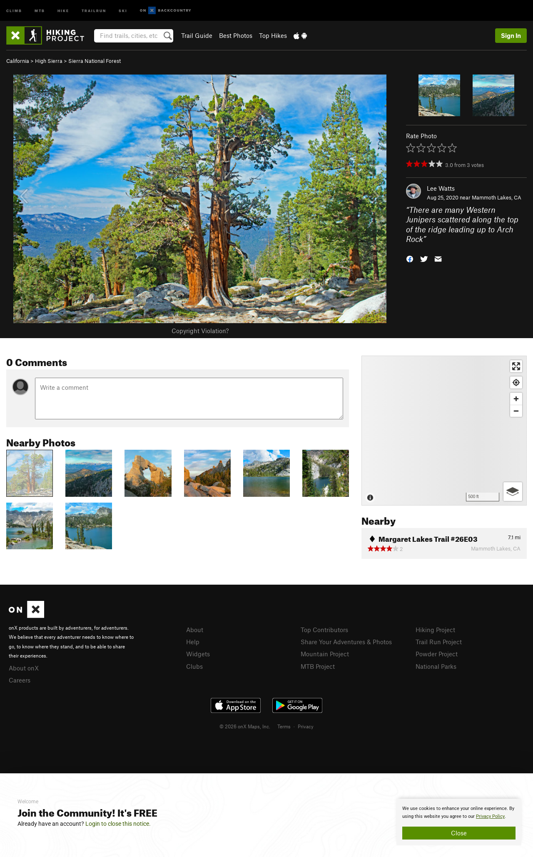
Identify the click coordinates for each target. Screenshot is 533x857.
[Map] (444, 430)
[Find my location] (516, 382)
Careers (19, 680)
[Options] (512, 491)
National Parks (436, 666)
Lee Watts (441, 188)
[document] (459, 822)
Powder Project (437, 654)
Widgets (198, 654)
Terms (284, 726)
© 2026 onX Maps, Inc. (244, 726)
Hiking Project (435, 629)
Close (459, 833)
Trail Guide (196, 35)
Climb (14, 10)
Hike (63, 10)
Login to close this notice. (118, 823)
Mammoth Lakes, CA (496, 197)
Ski (123, 10)
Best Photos (235, 35)
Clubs (194, 666)
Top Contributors (324, 629)
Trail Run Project (439, 641)
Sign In (511, 35)
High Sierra (48, 60)
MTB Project (318, 666)
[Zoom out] (516, 411)
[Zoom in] (516, 399)
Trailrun (94, 10)
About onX (24, 668)
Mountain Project (325, 654)
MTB (40, 10)
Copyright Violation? (200, 330)
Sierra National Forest (94, 60)
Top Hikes (273, 35)
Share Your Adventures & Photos (346, 641)
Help (192, 641)
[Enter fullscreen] (516, 366)
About (194, 629)
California (17, 60)
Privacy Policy (490, 816)
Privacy (306, 726)
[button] (409, 258)
